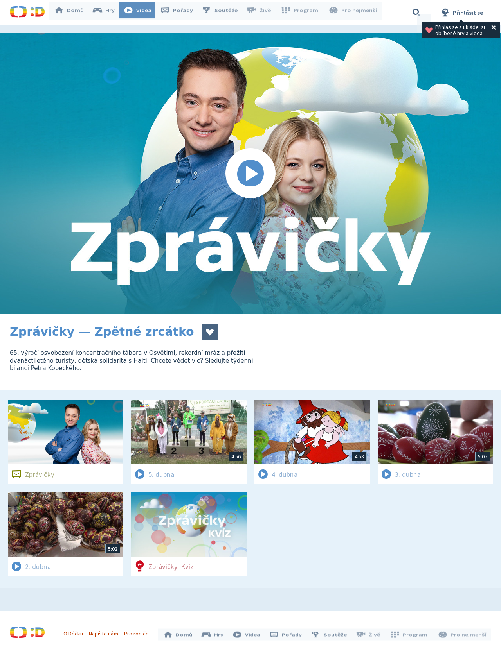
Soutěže (223, 12)
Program (302, 12)
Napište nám (105, 631)
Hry (107, 12)
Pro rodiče (138, 631)
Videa (141, 12)
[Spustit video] (250, 173)
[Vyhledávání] (416, 12)
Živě (262, 12)
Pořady (180, 12)
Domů (73, 12)
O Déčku (75, 631)
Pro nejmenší (353, 12)
